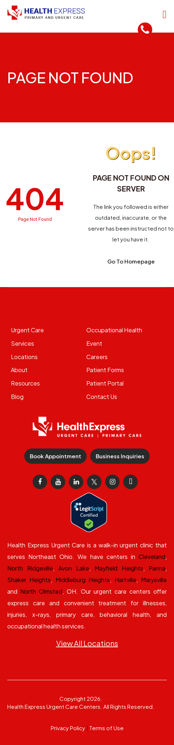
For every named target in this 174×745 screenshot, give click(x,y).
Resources (25, 383)
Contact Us (101, 396)
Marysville (154, 580)
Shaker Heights (29, 580)
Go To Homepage (131, 261)
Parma (157, 568)
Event (94, 343)
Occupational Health (114, 330)
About (19, 370)
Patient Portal (105, 383)
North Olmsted (41, 591)
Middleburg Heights (82, 580)
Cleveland (151, 556)
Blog (17, 396)
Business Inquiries (120, 456)
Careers (97, 357)
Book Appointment (55, 456)
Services (22, 343)
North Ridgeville (30, 568)
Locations (24, 357)
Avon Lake (73, 568)
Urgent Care (27, 330)
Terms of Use (106, 727)
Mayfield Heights (119, 568)
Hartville (125, 580)
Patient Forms (105, 370)
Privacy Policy (68, 727)
